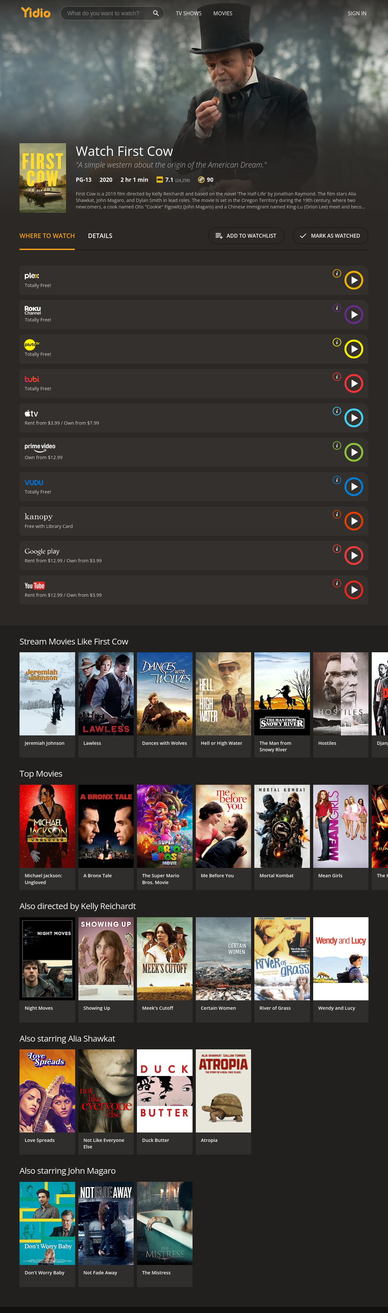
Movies (223, 13)
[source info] (335, 273)
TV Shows (189, 13)
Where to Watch (47, 235)
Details (100, 235)
